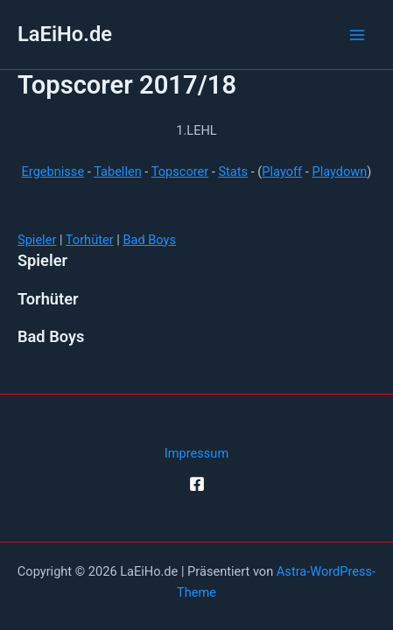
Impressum (196, 453)
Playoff (282, 171)
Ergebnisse (53, 171)
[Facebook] (197, 484)
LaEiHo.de (65, 34)
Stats (233, 171)
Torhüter (90, 240)
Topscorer (179, 171)
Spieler (37, 240)
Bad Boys (149, 240)
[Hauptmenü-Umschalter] (357, 35)
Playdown (339, 171)
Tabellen (118, 171)
